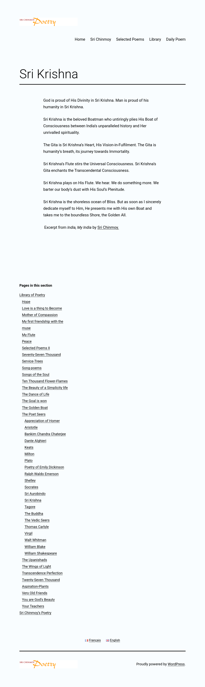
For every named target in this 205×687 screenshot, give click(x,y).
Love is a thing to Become (42, 308)
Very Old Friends (34, 593)
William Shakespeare (40, 553)
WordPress (176, 664)
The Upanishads (34, 560)
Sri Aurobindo (34, 494)
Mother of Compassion (40, 315)
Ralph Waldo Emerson (41, 474)
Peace (27, 341)
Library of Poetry (32, 295)
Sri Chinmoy (100, 39)
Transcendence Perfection (42, 573)
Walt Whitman (35, 540)
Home (80, 39)
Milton (29, 454)
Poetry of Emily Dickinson (44, 467)
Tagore (29, 507)
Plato (28, 460)
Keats (28, 447)
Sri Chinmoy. (108, 227)
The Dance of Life (35, 394)
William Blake (34, 547)
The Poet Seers (33, 414)
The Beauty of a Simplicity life (45, 388)
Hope (26, 302)
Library (155, 39)
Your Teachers (33, 606)
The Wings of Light (36, 566)
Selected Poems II (36, 348)
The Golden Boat (35, 408)
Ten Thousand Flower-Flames (45, 381)
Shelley (30, 480)
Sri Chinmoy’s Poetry (35, 613)
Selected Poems (130, 39)
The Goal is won (34, 401)
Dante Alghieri (35, 441)
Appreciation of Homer (42, 421)
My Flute (28, 335)
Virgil (28, 533)
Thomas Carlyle (36, 527)
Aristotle (30, 427)
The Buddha (33, 514)
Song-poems (32, 368)
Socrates (31, 487)
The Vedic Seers (37, 520)
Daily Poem (176, 39)
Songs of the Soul (35, 374)
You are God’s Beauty (38, 600)
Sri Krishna (32, 500)
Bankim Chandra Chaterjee (45, 434)
